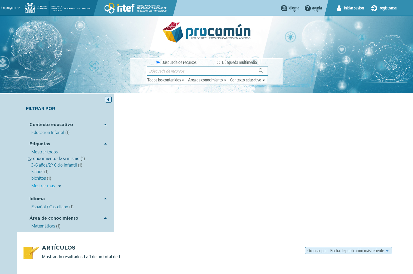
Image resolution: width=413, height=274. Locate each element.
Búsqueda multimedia (237, 62)
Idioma (37, 199)
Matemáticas (260, 177)
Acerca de (97, 267)
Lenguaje (311, 158)
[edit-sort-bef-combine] (359, 112)
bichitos (247, 158)
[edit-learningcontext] (248, 79)
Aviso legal (121, 267)
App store (174, 247)
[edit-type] (166, 79)
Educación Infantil (260, 185)
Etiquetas (40, 144)
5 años (329, 158)
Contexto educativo (51, 125)
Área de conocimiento (54, 218)
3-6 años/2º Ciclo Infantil (332, 164)
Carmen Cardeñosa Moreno (183, 145)
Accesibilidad (226, 267)
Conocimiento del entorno (278, 158)
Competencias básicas (257, 164)
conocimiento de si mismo (360, 158)
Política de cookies (193, 267)
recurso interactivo (220, 164)
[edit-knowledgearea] (207, 79)
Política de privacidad (154, 267)
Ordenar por (317, 112)
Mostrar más (43, 185)
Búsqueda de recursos (176, 62)
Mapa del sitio (255, 267)
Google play (219, 247)
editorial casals (224, 158)
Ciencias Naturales (293, 164)
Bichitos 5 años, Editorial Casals (156, 138)
